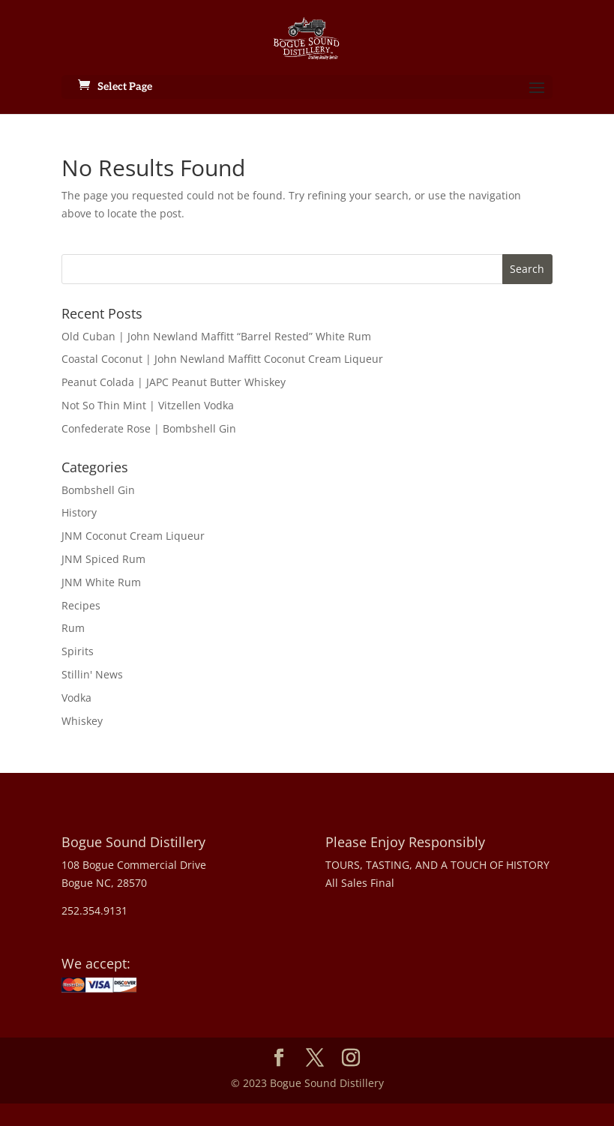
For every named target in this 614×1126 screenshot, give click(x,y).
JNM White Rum (101, 582)
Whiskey (82, 721)
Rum (73, 628)
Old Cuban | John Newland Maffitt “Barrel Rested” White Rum (216, 336)
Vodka (76, 697)
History (79, 512)
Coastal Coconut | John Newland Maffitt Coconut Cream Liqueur (222, 359)
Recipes (80, 605)
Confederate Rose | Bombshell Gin (148, 428)
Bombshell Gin (98, 490)
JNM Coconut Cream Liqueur (133, 536)
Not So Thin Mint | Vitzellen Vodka (147, 405)
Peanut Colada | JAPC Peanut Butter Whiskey (173, 382)
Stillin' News (92, 674)
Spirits (77, 651)
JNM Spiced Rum (103, 559)
